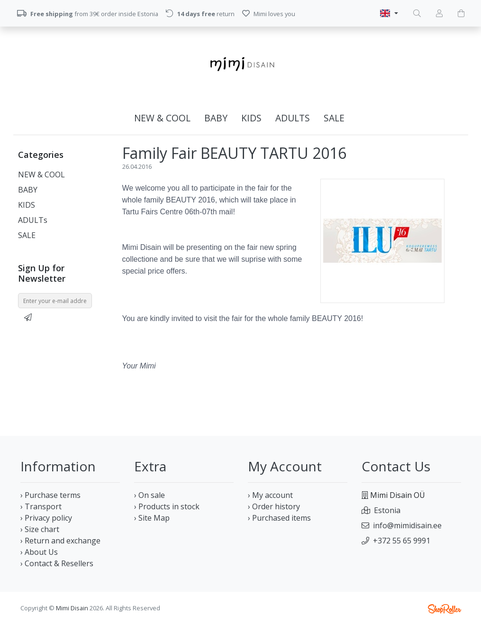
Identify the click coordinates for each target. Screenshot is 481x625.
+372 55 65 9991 (401, 540)
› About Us (39, 552)
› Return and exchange (60, 540)
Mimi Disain (72, 608)
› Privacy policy (46, 518)
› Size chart (39, 529)
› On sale (149, 495)
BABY (215, 117)
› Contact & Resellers (56, 563)
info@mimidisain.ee (407, 525)
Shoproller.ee (444, 609)
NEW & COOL (162, 117)
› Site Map (152, 518)
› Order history (274, 506)
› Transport (41, 506)
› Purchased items (279, 518)
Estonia (387, 510)
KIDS (251, 117)
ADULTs (292, 117)
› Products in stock (167, 506)
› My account (270, 495)
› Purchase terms (50, 495)
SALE (334, 117)
